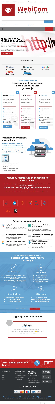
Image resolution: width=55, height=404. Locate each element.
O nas (3, 373)
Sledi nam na (46, 372)
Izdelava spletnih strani (33, 380)
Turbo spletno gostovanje (20, 375)
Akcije (3, 377)
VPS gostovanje (18, 379)
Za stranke (49, 29)
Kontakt (3, 379)
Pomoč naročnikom (32, 1)
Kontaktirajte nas (22, 1)
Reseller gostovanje (19, 377)
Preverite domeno (48, 21)
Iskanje (41, 1)
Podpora (3, 375)
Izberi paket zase (35, 308)
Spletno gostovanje (19, 373)
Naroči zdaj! (49, 363)
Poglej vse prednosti (21, 309)
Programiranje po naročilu (34, 382)
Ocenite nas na (47, 381)
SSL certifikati (31, 378)
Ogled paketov (7, 126)
